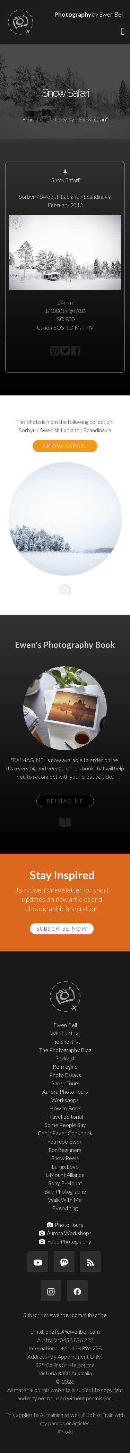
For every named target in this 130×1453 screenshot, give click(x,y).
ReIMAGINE (65, 800)
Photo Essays (65, 1074)
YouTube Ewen (65, 1141)
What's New (65, 1033)
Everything (65, 1208)
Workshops (65, 1099)
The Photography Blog (65, 1049)
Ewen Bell (65, 1025)
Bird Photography (65, 1191)
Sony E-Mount (65, 1183)
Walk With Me (65, 1199)
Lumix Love (65, 1166)
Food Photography (65, 1241)
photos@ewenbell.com (72, 1331)
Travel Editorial (65, 1116)
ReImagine (65, 1066)
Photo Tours (65, 1083)
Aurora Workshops (65, 1233)
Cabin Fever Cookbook (65, 1133)
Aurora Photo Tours (65, 1091)
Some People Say (65, 1124)
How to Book (65, 1108)
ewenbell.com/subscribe (78, 1314)
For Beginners (65, 1149)
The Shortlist (65, 1041)
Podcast (65, 1058)
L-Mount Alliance (65, 1174)
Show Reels (65, 1158)
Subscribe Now (61, 928)
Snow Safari (65, 446)
